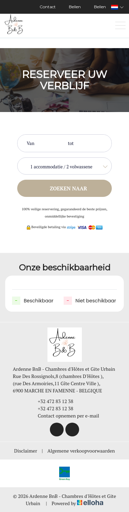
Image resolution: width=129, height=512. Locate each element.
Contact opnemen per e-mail (64, 415)
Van (30, 143)
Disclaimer (25, 450)
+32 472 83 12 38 (51, 401)
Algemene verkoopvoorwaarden (81, 450)
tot (71, 143)
